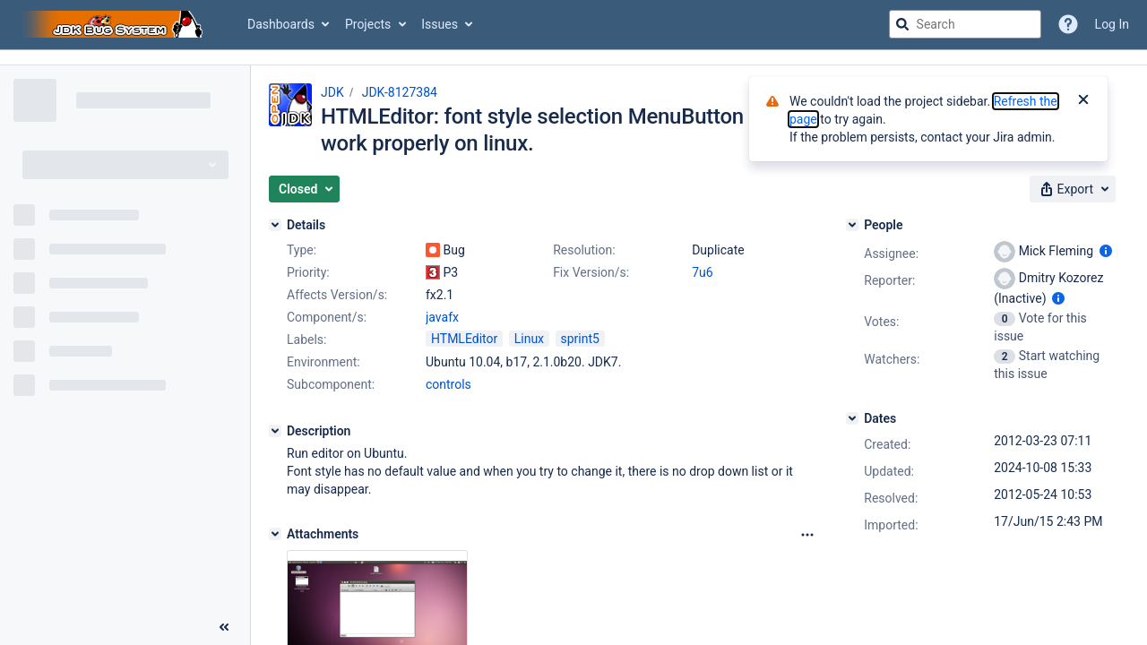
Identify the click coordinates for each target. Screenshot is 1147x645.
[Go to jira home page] (114, 24)
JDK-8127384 (399, 92)
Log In (1112, 24)
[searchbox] (965, 24)
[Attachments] (275, 534)
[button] (304, 189)
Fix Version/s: (591, 272)
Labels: (306, 339)
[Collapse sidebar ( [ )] (224, 627)
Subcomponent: (331, 384)
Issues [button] (439, 24)
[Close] (1083, 101)
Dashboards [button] (281, 24)
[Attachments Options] (807, 535)
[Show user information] (1106, 251)
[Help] (1068, 24)
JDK (332, 92)
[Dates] (852, 418)
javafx (442, 317)
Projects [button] (368, 24)
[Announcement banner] (573, 57)
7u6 (702, 272)
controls (448, 384)
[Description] (275, 431)
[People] (852, 225)
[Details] (275, 225)
